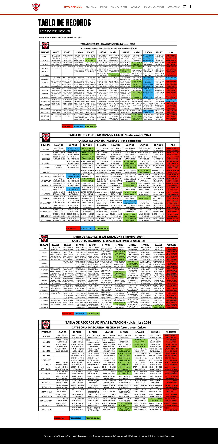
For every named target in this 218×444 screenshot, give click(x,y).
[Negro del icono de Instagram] (185, 7)
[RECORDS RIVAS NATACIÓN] (55, 31)
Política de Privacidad (100, 435)
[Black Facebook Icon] (190, 7)
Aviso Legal (120, 435)
